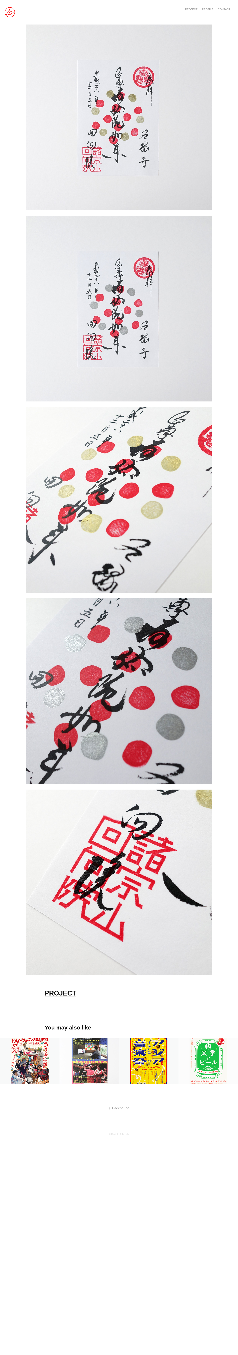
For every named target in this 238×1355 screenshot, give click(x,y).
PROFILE (207, 9)
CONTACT (224, 9)
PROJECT (191, 9)
